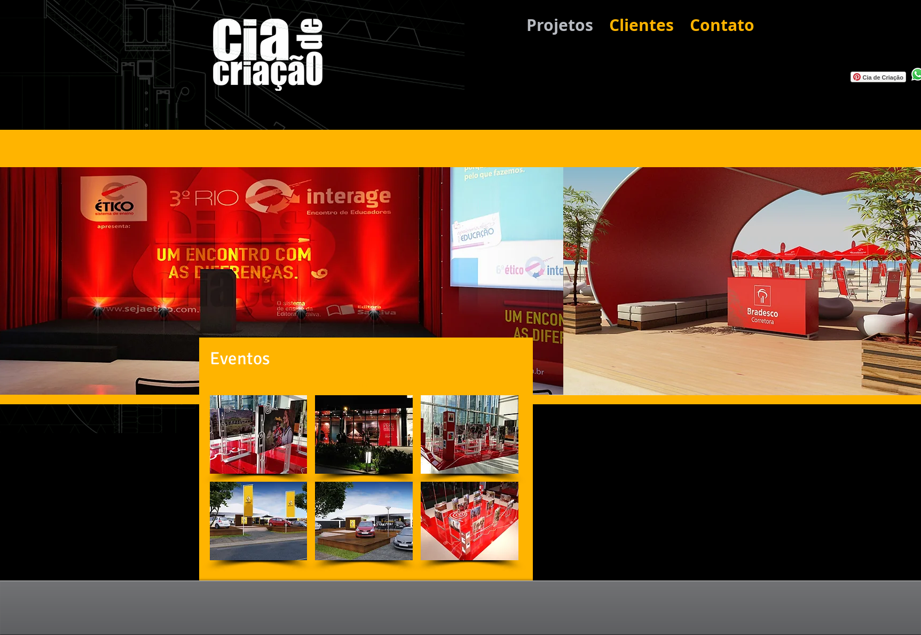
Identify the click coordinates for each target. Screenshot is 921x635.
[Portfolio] (361, 384)
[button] (259, 434)
